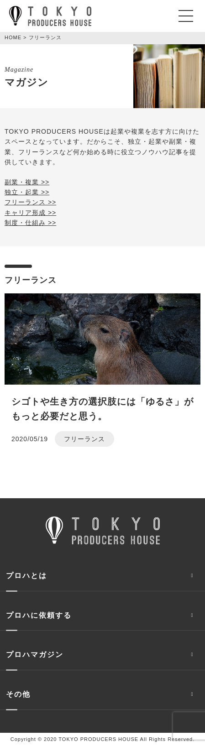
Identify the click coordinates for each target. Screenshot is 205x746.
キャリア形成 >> (30, 212)
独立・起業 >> (27, 192)
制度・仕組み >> (30, 222)
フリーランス (84, 439)
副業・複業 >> (27, 182)
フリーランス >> (30, 202)
